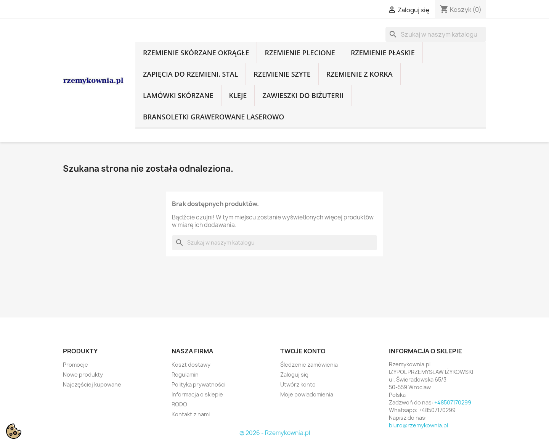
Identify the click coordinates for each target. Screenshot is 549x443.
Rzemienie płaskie (383, 52)
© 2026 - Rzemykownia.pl (274, 433)
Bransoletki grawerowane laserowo (213, 116)
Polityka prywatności (198, 384)
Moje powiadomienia (306, 394)
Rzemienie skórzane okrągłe (196, 52)
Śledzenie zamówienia (309, 364)
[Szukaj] (435, 34)
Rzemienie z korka (359, 74)
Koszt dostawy (191, 364)
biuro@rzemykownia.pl (418, 425)
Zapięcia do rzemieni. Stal (190, 74)
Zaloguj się (294, 374)
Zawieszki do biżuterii (303, 95)
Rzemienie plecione (300, 52)
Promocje (75, 364)
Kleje (238, 95)
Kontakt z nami (191, 414)
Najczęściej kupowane (92, 384)
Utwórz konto (298, 384)
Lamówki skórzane (178, 95)
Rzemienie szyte (282, 74)
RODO (179, 404)
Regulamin (185, 374)
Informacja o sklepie (197, 394)
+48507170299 (452, 402)
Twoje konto (303, 351)
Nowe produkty (83, 374)
